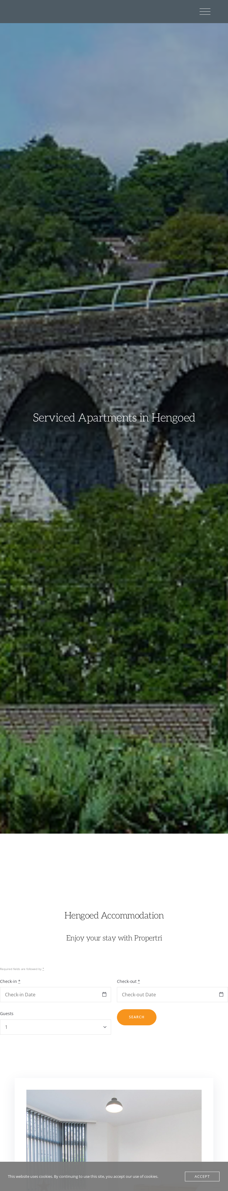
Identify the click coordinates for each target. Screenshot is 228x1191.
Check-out (128, 981)
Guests (6, 1013)
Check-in (10, 981)
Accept (202, 1176)
